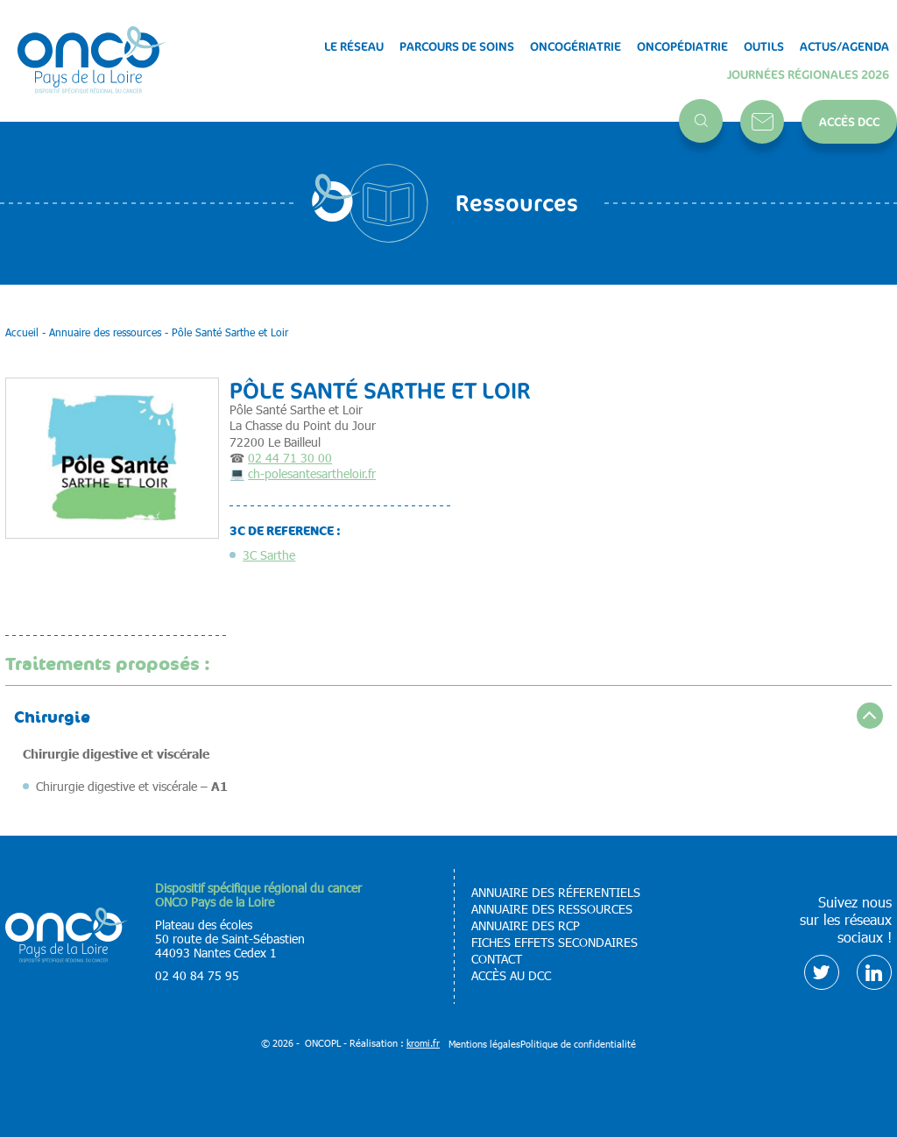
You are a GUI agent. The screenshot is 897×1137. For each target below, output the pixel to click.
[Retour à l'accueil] (92, 60)
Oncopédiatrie (682, 46)
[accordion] (448, 715)
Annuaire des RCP (525, 926)
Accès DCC (849, 121)
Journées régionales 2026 (808, 74)
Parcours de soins (456, 46)
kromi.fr (423, 1043)
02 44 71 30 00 (290, 457)
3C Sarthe (269, 554)
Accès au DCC (511, 976)
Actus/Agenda (844, 46)
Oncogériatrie (575, 46)
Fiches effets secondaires (554, 942)
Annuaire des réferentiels (555, 892)
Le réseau (354, 46)
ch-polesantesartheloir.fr (312, 473)
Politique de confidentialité (578, 1043)
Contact (762, 122)
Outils (764, 46)
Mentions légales (484, 1043)
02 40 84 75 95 (197, 975)
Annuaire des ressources (551, 909)
